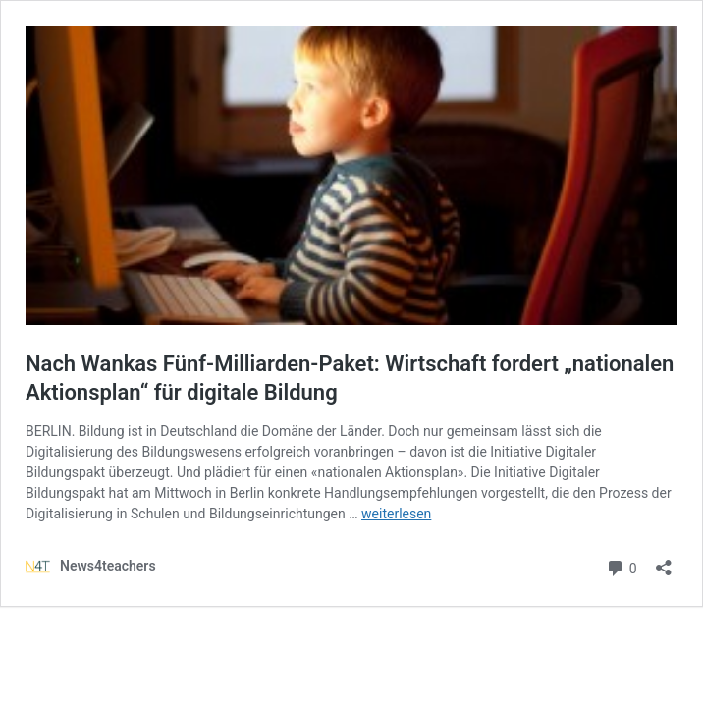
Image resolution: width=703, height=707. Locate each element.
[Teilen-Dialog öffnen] (663, 561)
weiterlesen (396, 513)
